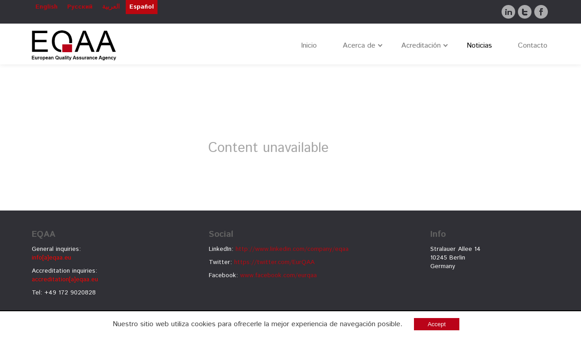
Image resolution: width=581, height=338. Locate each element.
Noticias (479, 45)
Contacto (532, 45)
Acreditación (421, 45)
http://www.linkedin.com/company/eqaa (292, 249)
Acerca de (359, 45)
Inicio (309, 45)
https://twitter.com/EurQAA (274, 262)
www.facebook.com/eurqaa (278, 275)
